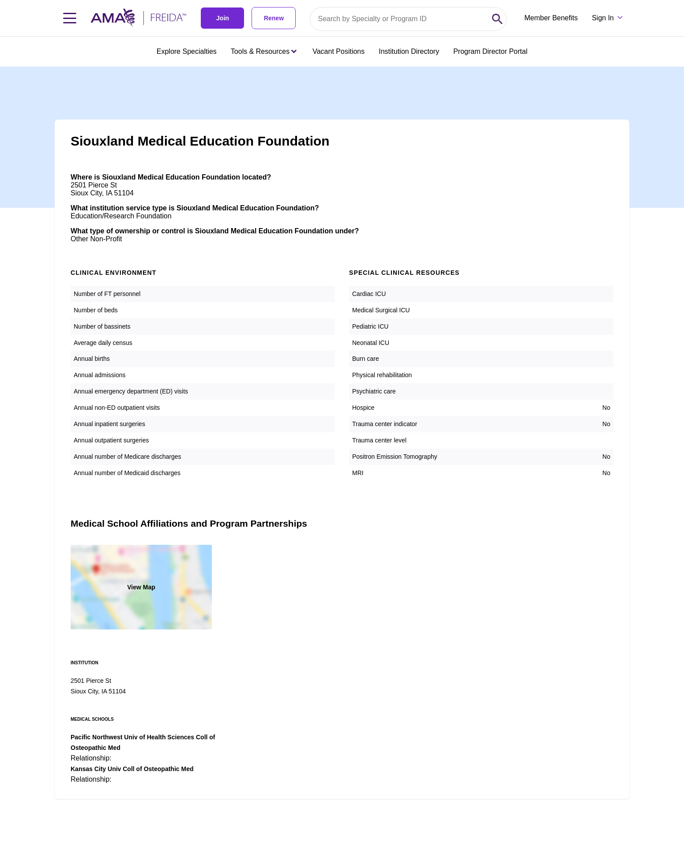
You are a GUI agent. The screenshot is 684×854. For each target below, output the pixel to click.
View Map (141, 587)
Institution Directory (409, 51)
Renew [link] (274, 18)
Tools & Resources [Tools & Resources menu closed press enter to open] (264, 51)
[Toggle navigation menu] (69, 18)
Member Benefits (551, 18)
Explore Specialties (187, 51)
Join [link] (222, 18)
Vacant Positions (338, 51)
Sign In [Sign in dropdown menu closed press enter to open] (603, 18)
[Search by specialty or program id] (399, 18)
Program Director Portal (490, 51)
